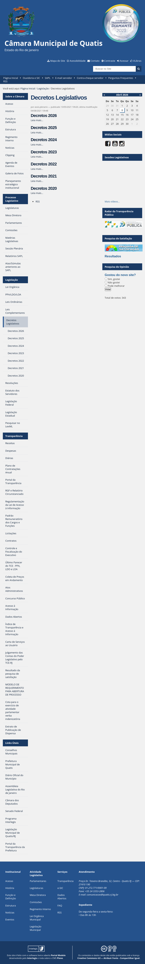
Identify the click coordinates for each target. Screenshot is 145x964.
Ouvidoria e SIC (31, 78)
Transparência (14, 436)
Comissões (36, 902)
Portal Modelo (58, 955)
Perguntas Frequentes (120, 78)
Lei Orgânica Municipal (37, 917)
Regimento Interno (40, 909)
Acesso (9, 881)
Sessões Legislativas (117, 157)
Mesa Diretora (38, 895)
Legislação (43, 88)
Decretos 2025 (44, 127)
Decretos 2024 (44, 139)
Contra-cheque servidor (90, 78)
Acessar (124, 60)
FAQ (59, 905)
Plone (60, 958)
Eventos (9, 919)
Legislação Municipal (35, 928)
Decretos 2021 (44, 176)
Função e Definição (10, 896)
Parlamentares (38, 881)
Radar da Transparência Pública (119, 213)
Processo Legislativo (11, 199)
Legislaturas (36, 888)
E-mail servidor (63, 78)
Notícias (9, 912)
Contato (95, 60)
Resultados (113, 256)
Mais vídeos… (112, 201)
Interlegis (32, 958)
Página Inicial (10, 78)
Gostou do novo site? (120, 275)
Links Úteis (12, 743)
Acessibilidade (78, 60)
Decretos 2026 (44, 115)
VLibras (137, 60)
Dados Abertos (61, 896)
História (9, 888)
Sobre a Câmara (14, 96)
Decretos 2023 (44, 152)
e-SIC (60, 888)
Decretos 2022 (44, 164)
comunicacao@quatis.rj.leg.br (103, 894)
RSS (5, 81)
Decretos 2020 (44, 188)
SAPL (47, 78)
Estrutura (10, 905)
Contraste (109, 60)
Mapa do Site (57, 60)
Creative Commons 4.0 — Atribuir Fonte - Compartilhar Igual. (108, 958)
